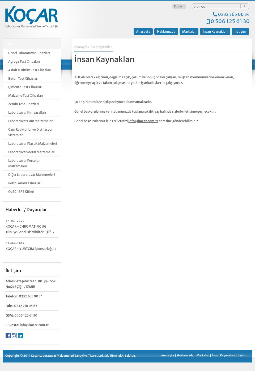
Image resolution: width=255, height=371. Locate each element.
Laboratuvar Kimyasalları (27, 112)
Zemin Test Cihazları (23, 104)
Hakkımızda (166, 31)
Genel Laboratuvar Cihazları (29, 53)
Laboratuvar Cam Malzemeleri (31, 121)
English (179, 6)
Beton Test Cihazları (23, 78)
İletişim (240, 31)
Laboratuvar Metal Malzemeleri (32, 152)
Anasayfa (143, 31)
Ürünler (11, 44)
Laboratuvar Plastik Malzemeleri (32, 144)
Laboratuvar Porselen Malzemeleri (24, 163)
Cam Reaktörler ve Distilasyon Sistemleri (30, 132)
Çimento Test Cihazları (25, 87)
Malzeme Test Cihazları (25, 95)
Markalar (189, 31)
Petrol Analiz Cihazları (24, 183)
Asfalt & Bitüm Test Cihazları (29, 70)
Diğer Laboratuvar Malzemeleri (31, 175)
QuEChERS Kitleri (21, 192)
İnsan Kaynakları (215, 31)
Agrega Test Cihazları (24, 61)
